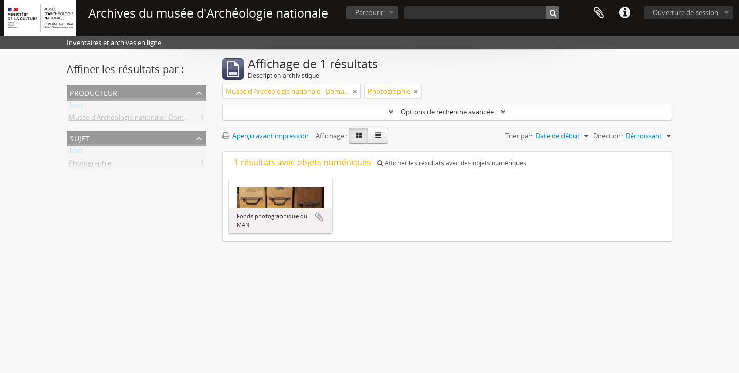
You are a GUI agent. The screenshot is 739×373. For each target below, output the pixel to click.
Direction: (608, 135)
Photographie (90, 164)
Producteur (93, 92)
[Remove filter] (355, 91)
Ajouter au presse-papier (319, 217)
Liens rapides (625, 13)
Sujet (80, 138)
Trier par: (519, 135)
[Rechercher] (552, 12)
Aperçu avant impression (265, 135)
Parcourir (369, 12)
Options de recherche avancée (447, 112)
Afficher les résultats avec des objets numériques (451, 163)
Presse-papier (599, 13)
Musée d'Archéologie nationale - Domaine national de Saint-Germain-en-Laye (187, 119)
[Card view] (358, 136)
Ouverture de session (685, 12)
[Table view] (378, 136)
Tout (76, 106)
